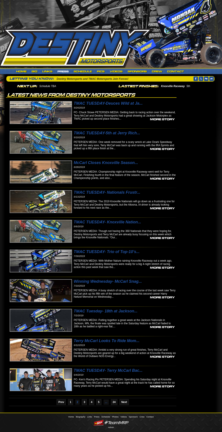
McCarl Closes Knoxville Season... (106, 162)
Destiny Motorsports (77, 47)
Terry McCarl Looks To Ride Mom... (107, 341)
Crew (157, 71)
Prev (61, 402)
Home (21, 71)
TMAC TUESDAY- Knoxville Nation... (107, 222)
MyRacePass (111, 422)
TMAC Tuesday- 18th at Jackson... (106, 311)
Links (47, 71)
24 (114, 402)
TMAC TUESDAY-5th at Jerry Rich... (107, 133)
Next (124, 402)
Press (63, 71)
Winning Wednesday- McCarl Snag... (108, 281)
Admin (111, 427)
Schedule (82, 71)
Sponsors (137, 71)
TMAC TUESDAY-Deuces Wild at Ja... (108, 103)
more (162, 119)
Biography (34, 71)
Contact (175, 71)
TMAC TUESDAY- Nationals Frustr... (107, 192)
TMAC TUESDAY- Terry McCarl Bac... (108, 370)
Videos (116, 71)
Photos (101, 71)
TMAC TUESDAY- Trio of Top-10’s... (107, 252)
